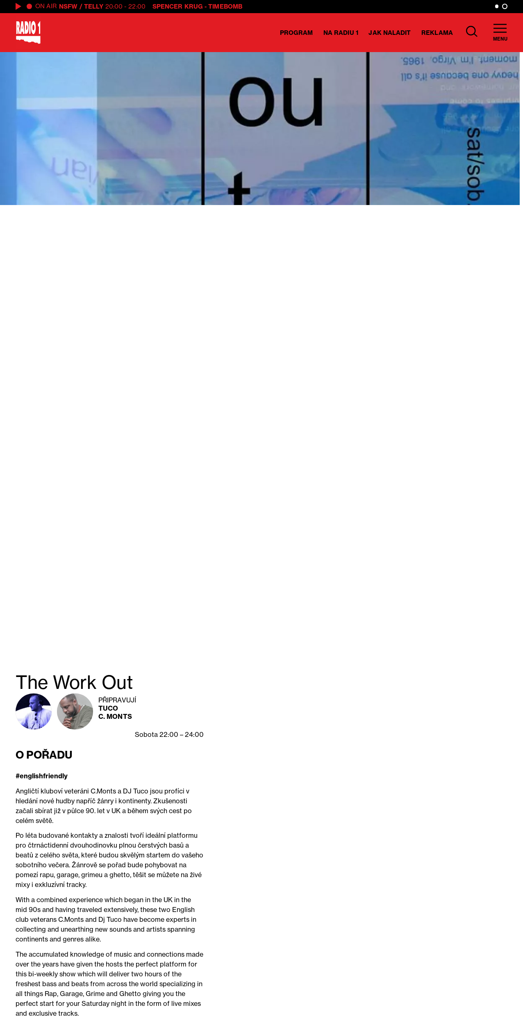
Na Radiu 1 (340, 32)
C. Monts (115, 716)
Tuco (108, 708)
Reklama (437, 32)
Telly (94, 6)
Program (296, 32)
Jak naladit (389, 32)
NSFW (68, 6)
